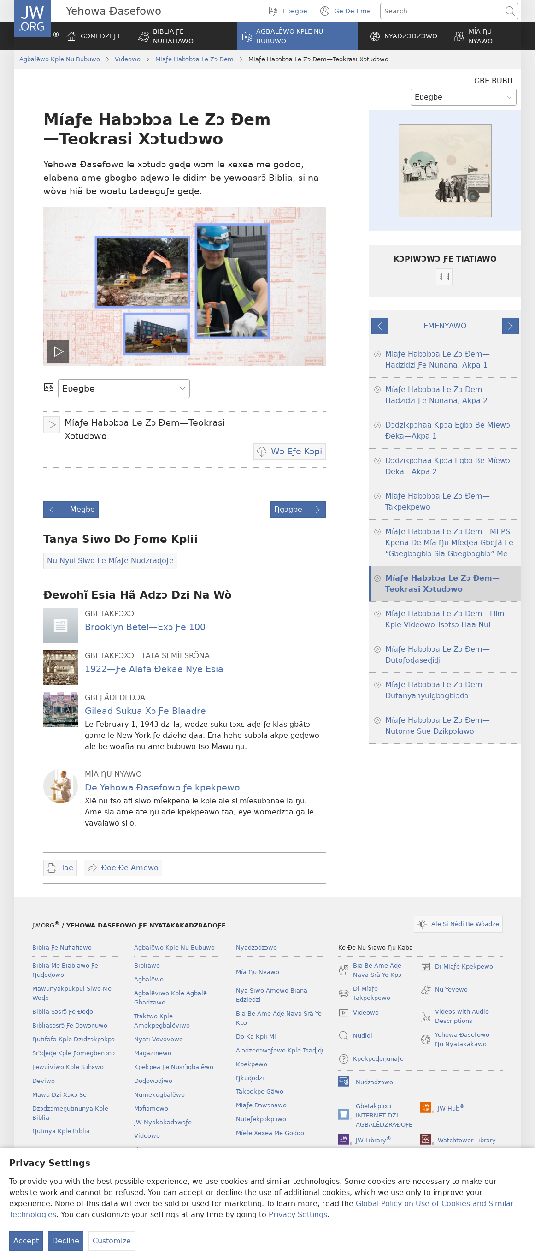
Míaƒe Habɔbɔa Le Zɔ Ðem (194, 59)
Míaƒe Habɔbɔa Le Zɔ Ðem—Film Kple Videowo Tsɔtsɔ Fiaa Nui (445, 619)
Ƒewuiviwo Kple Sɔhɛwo (68, 1067)
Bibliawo (147, 965)
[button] (181, 36)
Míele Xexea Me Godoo (270, 1132)
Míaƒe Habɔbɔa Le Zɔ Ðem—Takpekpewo (437, 501)
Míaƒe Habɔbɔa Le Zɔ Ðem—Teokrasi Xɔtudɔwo (442, 584)
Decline (65, 1240)
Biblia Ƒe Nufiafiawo (62, 947)
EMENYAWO (445, 325)
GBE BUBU (493, 81)
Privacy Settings (298, 1214)
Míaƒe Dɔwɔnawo (261, 1105)
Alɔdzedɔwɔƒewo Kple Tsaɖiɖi (279, 1050)
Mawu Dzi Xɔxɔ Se (59, 1094)
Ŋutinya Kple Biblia (61, 1131)
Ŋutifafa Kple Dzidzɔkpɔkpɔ (73, 1039)
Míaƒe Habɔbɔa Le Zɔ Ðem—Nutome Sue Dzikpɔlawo (437, 726)
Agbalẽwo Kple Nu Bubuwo (59, 59)
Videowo (128, 59)
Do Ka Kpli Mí (256, 1036)
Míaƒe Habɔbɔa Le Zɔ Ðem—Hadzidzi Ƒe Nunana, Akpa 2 (437, 395)
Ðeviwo (43, 1080)
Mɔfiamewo (151, 1108)
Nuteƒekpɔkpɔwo (261, 1119)
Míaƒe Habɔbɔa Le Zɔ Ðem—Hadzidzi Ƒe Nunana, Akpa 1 (437, 359)
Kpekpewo (251, 1064)
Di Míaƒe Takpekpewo (364, 994)
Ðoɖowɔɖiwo (153, 1080)
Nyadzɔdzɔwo (256, 947)
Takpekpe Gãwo (259, 1091)
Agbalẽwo (149, 979)
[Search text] (441, 11)
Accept (26, 1240)
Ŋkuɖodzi (250, 1078)
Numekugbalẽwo (159, 1094)
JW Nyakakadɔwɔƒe (163, 1122)
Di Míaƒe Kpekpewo (456, 966)
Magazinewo (152, 1053)
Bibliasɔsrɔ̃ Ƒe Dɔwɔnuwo (69, 1025)
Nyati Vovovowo (158, 1039)
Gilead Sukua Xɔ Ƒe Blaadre (145, 711)
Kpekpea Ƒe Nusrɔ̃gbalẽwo (173, 1067)
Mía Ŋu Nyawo (257, 972)
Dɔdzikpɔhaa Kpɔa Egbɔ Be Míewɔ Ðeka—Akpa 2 (447, 466)
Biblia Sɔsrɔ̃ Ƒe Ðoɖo (62, 1011)
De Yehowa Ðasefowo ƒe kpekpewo (162, 787)
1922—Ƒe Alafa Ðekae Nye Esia (154, 669)
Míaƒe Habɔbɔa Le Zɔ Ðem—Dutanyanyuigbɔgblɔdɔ (437, 690)
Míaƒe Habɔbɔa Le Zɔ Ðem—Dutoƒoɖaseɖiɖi (437, 655)
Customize (112, 1240)
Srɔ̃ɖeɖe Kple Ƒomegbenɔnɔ (73, 1053)
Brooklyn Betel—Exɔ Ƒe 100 (145, 627)
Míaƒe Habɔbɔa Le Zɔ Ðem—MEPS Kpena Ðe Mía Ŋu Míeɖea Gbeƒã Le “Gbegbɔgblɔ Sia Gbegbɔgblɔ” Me (449, 542)
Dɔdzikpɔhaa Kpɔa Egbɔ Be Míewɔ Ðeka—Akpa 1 (447, 430)
